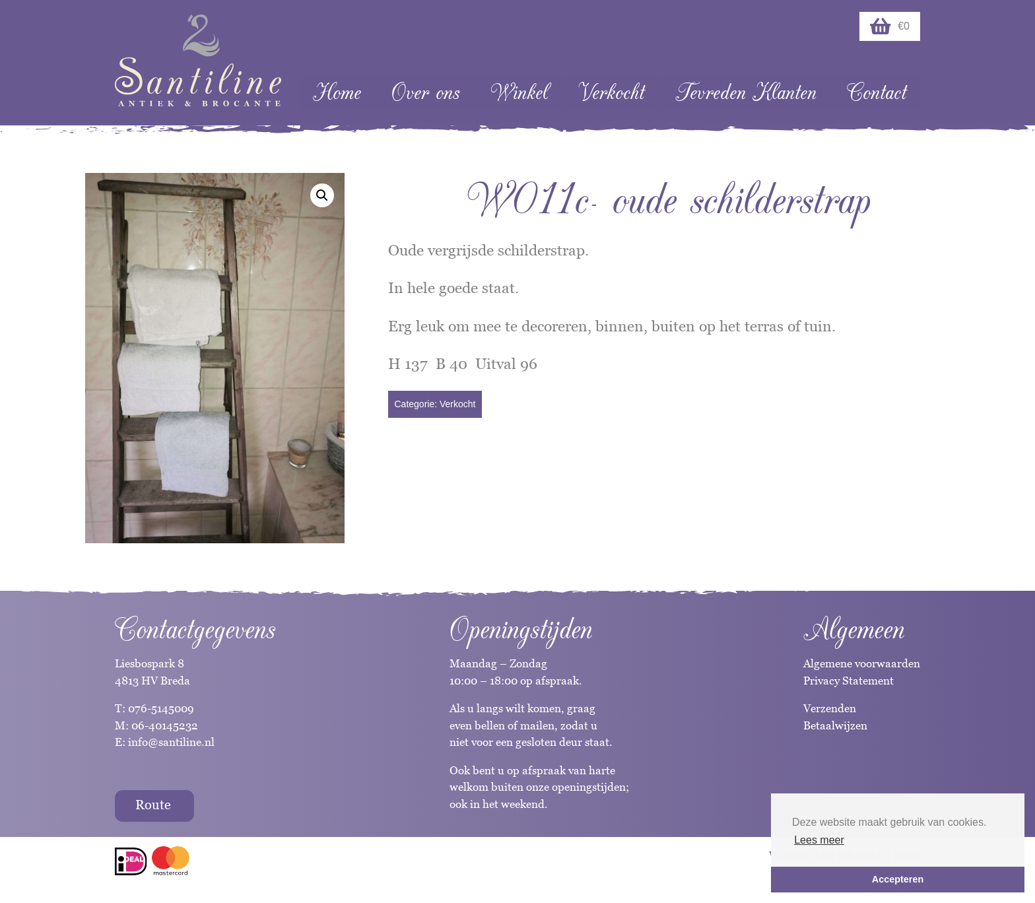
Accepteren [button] (897, 879)
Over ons (425, 93)
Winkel (519, 93)
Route (153, 804)
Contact (876, 93)
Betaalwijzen (835, 725)
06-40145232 (164, 725)
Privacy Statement (848, 680)
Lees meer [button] (819, 840)
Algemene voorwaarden (861, 663)
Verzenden (829, 708)
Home (337, 93)
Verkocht (611, 93)
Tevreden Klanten (746, 93)
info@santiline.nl (171, 742)
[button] (322, 195)
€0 (890, 26)
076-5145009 (159, 708)
